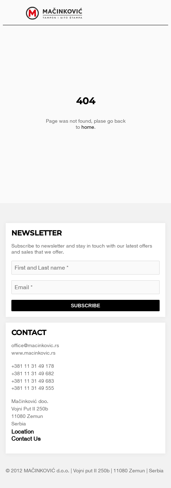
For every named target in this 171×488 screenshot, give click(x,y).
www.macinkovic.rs (33, 353)
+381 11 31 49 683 (32, 381)
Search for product (157, 12)
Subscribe (85, 305)
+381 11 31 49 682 (32, 373)
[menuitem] (157, 12)
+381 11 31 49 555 (32, 388)
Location (22, 431)
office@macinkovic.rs (35, 345)
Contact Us (26, 438)
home (87, 127)
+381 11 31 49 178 (32, 366)
